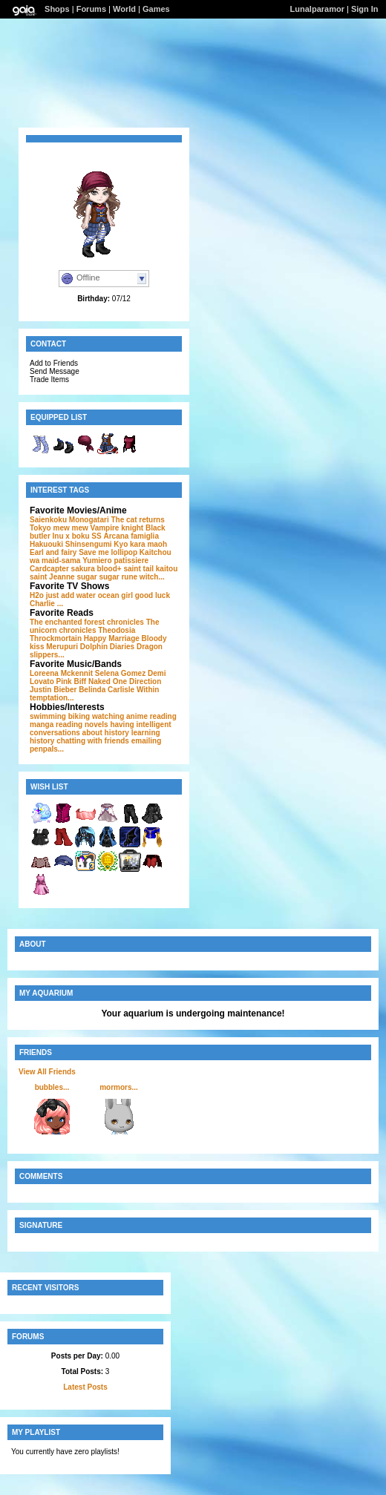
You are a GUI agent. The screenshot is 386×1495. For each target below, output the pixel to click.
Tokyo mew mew (59, 528)
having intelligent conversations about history (100, 728)
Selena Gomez (120, 673)
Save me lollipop (108, 552)
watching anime (120, 716)
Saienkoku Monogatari (69, 520)
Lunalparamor (317, 8)
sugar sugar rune (106, 577)
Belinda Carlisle (106, 690)
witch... (152, 577)
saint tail (138, 569)
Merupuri (62, 647)
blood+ (109, 569)
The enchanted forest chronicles (87, 622)
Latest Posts (85, 1387)
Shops (57, 8)
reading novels (82, 724)
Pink (64, 681)
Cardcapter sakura (62, 569)
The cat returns (137, 520)
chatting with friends (92, 741)
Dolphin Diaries (107, 647)
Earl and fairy (53, 552)
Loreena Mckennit (61, 673)
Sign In (365, 8)
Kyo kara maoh (140, 544)
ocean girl (115, 595)
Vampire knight (117, 528)
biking (79, 716)
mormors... (118, 1087)
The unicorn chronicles (95, 626)
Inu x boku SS (77, 536)
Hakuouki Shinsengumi (71, 544)
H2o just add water (63, 595)
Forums (91, 8)
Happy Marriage (112, 638)
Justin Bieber (53, 690)
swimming (48, 716)
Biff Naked (91, 681)
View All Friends (47, 1072)
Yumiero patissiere (115, 560)
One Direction (137, 681)
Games (156, 8)
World (124, 8)
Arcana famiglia (130, 536)
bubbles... (52, 1087)
